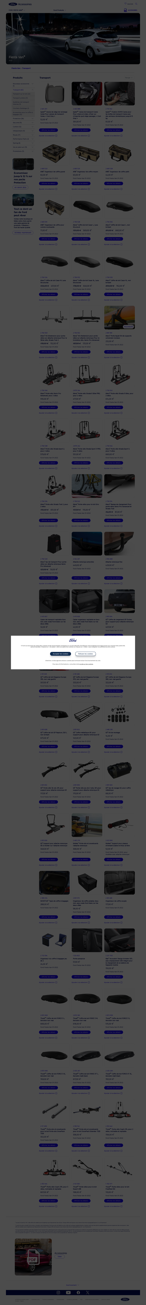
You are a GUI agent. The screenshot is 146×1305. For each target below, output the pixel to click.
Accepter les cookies (60, 654)
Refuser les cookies (85, 654)
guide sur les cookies (86, 664)
